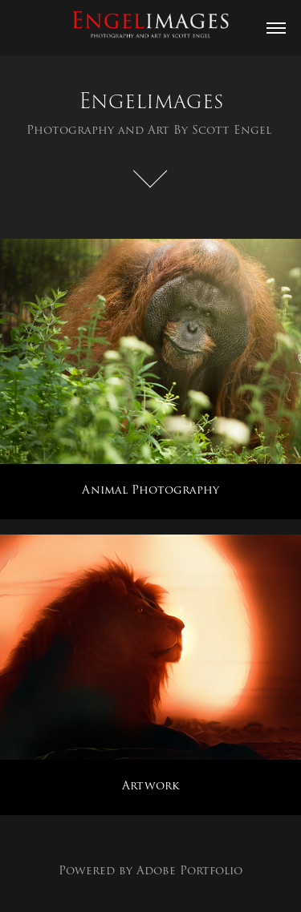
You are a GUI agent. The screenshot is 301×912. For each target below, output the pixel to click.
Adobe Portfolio (189, 870)
